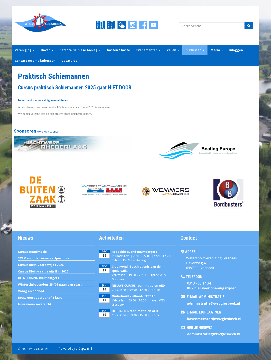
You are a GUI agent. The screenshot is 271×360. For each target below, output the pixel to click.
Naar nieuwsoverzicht (34, 304)
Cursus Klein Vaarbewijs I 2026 (41, 265)
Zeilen (173, 50)
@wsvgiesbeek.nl (213, 303)
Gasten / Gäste (118, 50)
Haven (47, 50)
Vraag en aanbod (31, 291)
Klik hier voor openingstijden (211, 288)
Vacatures (69, 61)
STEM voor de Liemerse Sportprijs (43, 258)
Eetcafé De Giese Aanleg (80, 50)
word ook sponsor (48, 131)
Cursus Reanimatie (32, 252)
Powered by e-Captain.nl (75, 348)
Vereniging (25, 50)
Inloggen (237, 50)
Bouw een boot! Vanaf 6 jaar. (40, 298)
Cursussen (194, 50)
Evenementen (148, 50)
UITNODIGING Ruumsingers (38, 278)
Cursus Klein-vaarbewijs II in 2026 (43, 271)
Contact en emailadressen (35, 61)
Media (217, 50)
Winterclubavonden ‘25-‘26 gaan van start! (50, 284)
